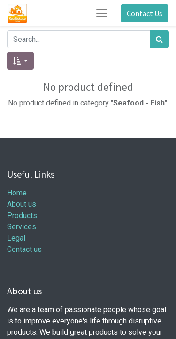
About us (21, 204)
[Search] (159, 39)
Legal (16, 238)
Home (17, 192)
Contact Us (144, 13)
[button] (20, 61)
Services (21, 226)
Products (22, 215)
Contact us (24, 249)
